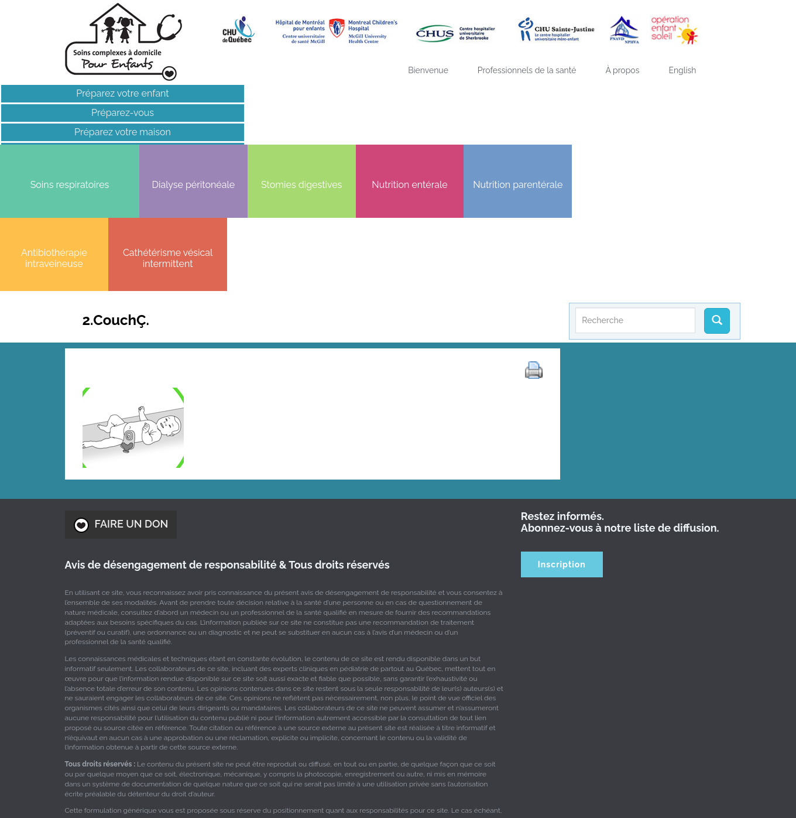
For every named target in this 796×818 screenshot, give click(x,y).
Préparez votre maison (91, 132)
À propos (622, 70)
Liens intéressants (91, 151)
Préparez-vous (91, 112)
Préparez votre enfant (91, 93)
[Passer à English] (682, 70)
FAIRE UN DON (121, 396)
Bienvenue (428, 70)
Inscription (562, 436)
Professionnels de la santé (527, 70)
